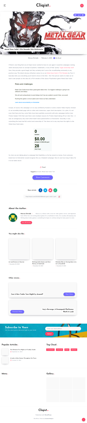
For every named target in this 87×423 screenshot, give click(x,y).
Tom (53, 171)
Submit (49, 334)
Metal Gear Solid (47, 171)
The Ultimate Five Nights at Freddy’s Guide (23, 349)
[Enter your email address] (63, 329)
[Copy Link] (43, 196)
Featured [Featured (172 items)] (59, 349)
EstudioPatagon (49, 418)
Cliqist (43, 5)
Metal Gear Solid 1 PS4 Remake (57, 73)
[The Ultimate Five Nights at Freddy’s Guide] (5, 351)
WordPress (48, 415)
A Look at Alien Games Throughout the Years (23, 358)
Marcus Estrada (26, 213)
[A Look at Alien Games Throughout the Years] (5, 360)
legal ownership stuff (67, 68)
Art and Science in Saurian (16, 262)
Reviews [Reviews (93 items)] (74, 349)
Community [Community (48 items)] (50, 349)
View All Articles (26, 222)
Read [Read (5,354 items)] (66, 349)
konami (39, 171)
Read (43, 167)
